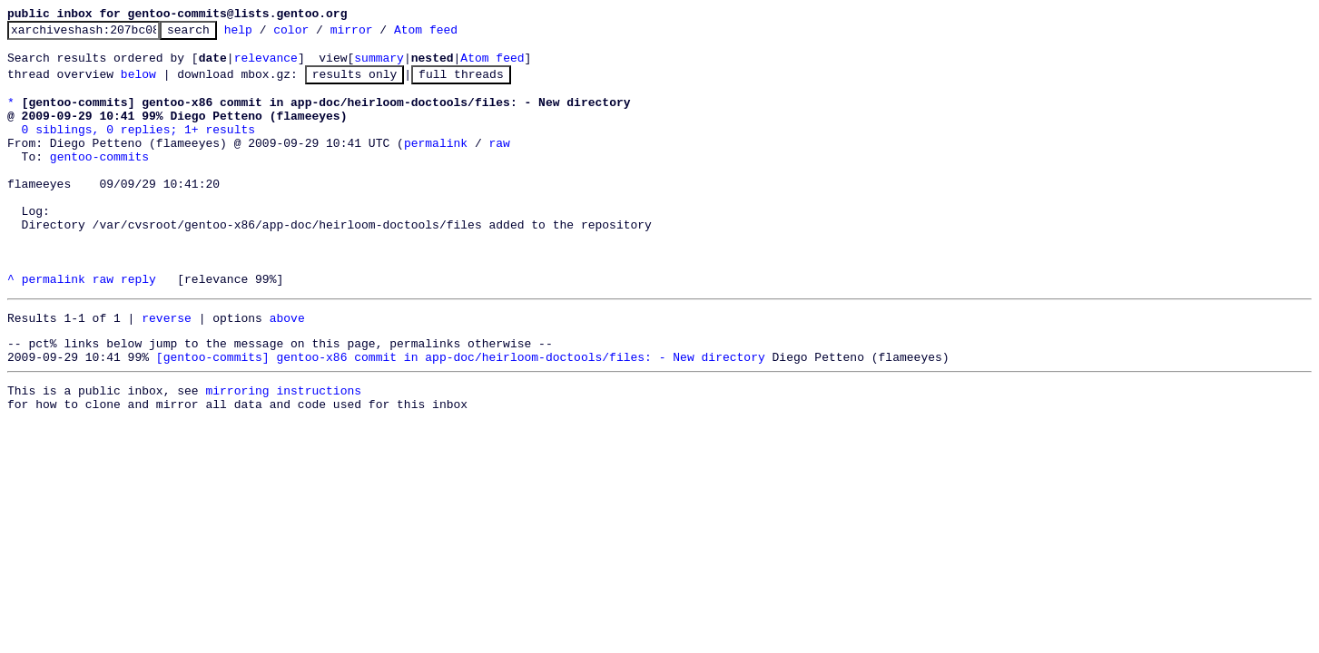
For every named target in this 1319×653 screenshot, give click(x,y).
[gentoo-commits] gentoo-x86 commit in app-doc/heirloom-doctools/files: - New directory (460, 413)
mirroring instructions (283, 450)
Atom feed (454, 34)
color (319, 34)
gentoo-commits (99, 180)
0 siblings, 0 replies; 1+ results (138, 148)
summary (379, 65)
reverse (167, 369)
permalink (436, 164)
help (266, 34)
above (287, 369)
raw (498, 164)
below (138, 84)
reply (138, 327)
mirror (380, 34)
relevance (266, 65)
